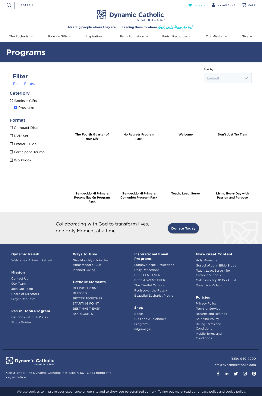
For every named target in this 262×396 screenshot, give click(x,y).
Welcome (186, 134)
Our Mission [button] (216, 36)
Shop (139, 307)
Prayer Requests (23, 299)
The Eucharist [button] (21, 36)
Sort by (208, 69)
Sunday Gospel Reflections (154, 265)
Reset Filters (24, 83)
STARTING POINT (86, 303)
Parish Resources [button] (176, 36)
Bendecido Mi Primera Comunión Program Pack (138, 195)
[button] (197, 5)
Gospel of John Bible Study (216, 265)
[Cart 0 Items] (248, 5)
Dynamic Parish (25, 254)
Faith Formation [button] (134, 36)
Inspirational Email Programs (151, 256)
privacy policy (208, 391)
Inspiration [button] (95, 36)
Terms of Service (208, 309)
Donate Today (183, 228)
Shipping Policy (207, 319)
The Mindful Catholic (149, 285)
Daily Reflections (146, 270)
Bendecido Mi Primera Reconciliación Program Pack (92, 197)
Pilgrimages (143, 329)
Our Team (18, 284)
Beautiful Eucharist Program (155, 295)
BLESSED (80, 293)
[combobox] (99, 5)
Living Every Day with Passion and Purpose (232, 195)
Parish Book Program (30, 311)
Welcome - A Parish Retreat (32, 260)
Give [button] (247, 36)
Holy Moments (206, 260)
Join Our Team (22, 289)
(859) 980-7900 (243, 359)
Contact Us (19, 278)
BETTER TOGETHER (87, 298)
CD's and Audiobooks (150, 319)
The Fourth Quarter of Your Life (92, 136)
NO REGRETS (83, 314)
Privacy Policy (206, 303)
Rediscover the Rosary (151, 290)
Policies (203, 297)
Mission (18, 272)
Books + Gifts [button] (59, 36)
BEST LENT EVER (147, 275)
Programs (141, 324)
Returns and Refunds (211, 314)
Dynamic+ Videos (209, 285)
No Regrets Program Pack (138, 136)
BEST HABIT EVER (86, 309)
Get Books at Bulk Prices (29, 317)
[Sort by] (228, 78)
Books (138, 314)
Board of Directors (25, 294)
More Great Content (214, 254)
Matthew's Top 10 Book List (216, 280)
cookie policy (235, 391)
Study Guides (21, 322)
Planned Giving (84, 270)
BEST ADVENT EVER (149, 280)
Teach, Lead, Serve (185, 193)
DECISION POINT (85, 288)
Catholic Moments (89, 282)
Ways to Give (85, 254)
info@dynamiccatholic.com (235, 365)
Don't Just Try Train (232, 134)
